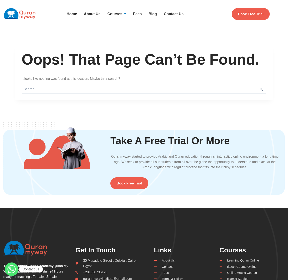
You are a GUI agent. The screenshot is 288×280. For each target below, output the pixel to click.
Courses (122, 14)
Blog (159, 14)
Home (73, 14)
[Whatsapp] (11, 269)
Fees (143, 14)
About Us (95, 14)
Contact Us (181, 14)
